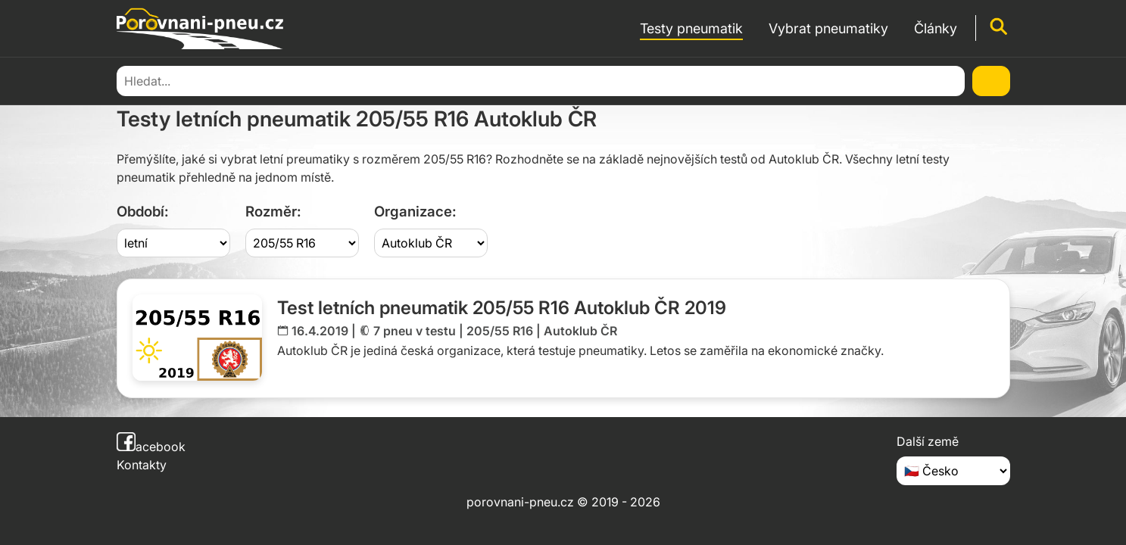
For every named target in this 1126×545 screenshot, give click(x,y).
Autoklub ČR (580, 330)
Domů (132, 79)
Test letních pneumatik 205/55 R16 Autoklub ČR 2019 (501, 308)
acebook (151, 446)
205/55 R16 (499, 330)
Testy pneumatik (204, 79)
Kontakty (142, 464)
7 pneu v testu (414, 330)
